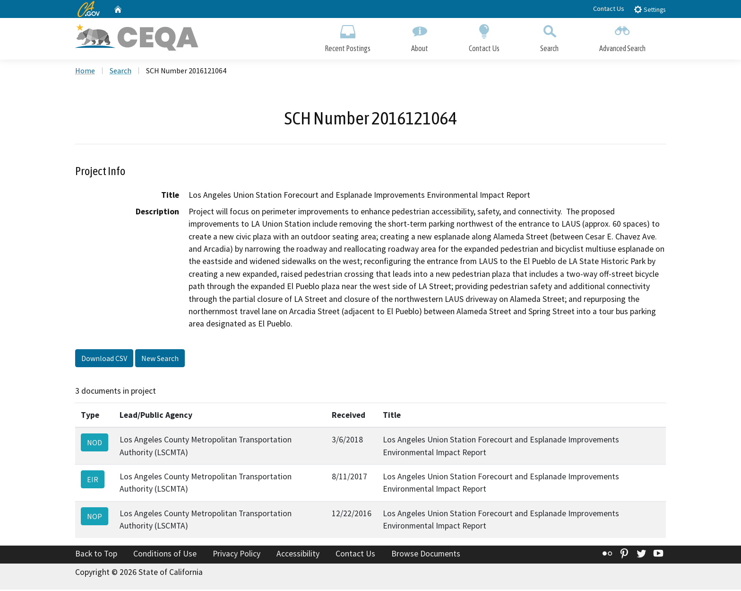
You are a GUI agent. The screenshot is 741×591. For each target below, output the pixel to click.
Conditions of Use (165, 554)
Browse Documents (425, 554)
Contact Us (608, 8)
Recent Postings (347, 36)
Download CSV (104, 359)
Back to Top (96, 554)
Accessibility (297, 554)
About (419, 36)
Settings (649, 9)
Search (549, 36)
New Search (160, 359)
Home (85, 71)
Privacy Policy (236, 554)
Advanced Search (622, 36)
